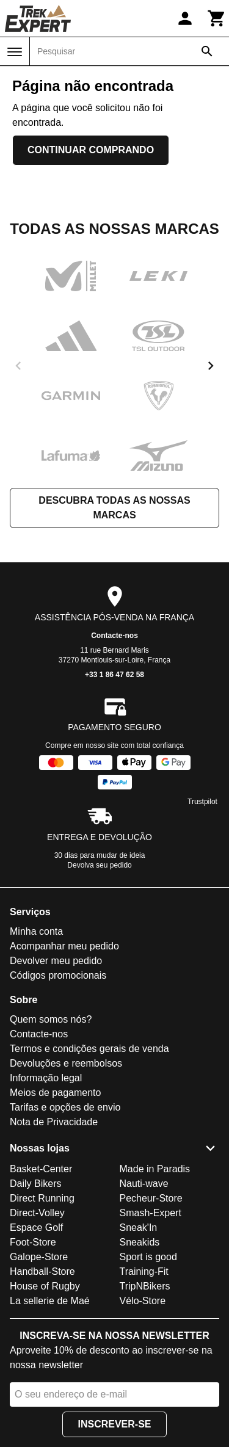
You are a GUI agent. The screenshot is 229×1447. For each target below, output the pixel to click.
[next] (210, 365)
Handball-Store (42, 1271)
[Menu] (14, 52)
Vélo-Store (143, 1301)
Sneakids (140, 1242)
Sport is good (148, 1257)
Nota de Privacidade (54, 1122)
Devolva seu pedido (99, 865)
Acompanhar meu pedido (64, 946)
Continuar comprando (90, 150)
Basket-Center (41, 1169)
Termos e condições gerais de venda (89, 1048)
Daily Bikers (35, 1183)
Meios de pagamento (55, 1092)
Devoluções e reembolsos (66, 1063)
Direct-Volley (37, 1213)
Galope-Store (39, 1257)
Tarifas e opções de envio (65, 1107)
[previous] (18, 365)
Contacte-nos (114, 635)
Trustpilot (202, 801)
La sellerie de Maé (50, 1301)
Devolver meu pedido (56, 961)
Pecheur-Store (151, 1198)
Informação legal (46, 1078)
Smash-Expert (150, 1213)
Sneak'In (139, 1227)
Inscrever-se (114, 1424)
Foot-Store (33, 1242)
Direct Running (42, 1198)
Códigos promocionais (58, 975)
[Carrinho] (217, 18)
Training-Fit (144, 1271)
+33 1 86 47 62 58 (114, 674)
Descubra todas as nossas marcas (114, 507)
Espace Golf (36, 1227)
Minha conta (36, 931)
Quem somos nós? (51, 1019)
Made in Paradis (155, 1169)
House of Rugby (45, 1286)
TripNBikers (145, 1286)
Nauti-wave (144, 1183)
